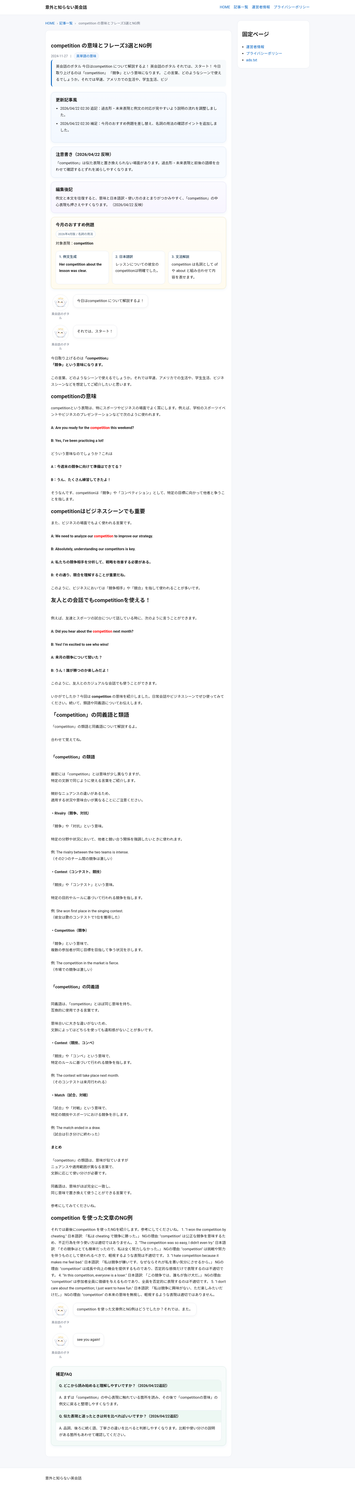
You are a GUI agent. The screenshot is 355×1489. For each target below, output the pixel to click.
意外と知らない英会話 (66, 7)
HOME (225, 7)
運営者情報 (261, 7)
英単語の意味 (86, 56)
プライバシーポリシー (291, 7)
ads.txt (251, 60)
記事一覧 (241, 7)
